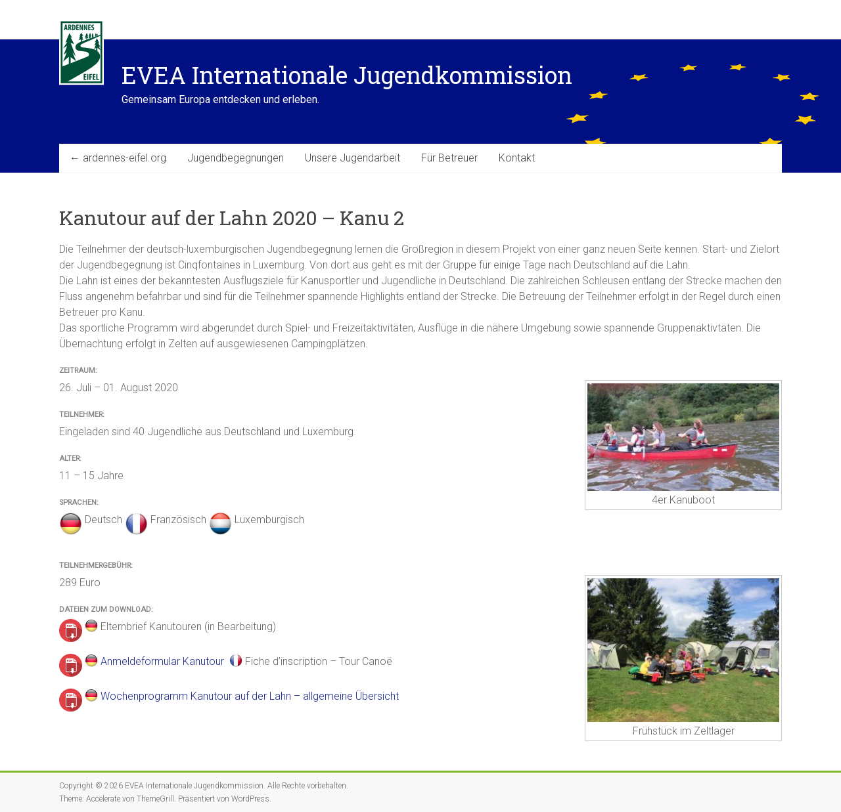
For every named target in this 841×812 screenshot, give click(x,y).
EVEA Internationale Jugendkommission (347, 75)
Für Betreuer (449, 158)
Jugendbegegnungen (235, 158)
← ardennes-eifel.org (118, 158)
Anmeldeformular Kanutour (162, 661)
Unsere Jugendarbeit (352, 158)
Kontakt (517, 158)
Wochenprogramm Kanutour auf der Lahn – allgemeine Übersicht (250, 696)
